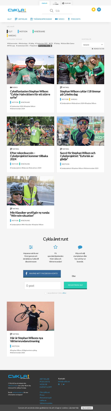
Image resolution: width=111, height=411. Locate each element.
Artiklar (22, 19)
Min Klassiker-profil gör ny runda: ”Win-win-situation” (30, 214)
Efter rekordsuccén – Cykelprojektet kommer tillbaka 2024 (29, 156)
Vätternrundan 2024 (18, 108)
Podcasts (75, 19)
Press (42, 395)
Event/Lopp (46, 387)
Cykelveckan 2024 (17, 106)
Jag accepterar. (87, 408)
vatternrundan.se (17, 392)
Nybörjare (39, 31)
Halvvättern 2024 (78, 103)
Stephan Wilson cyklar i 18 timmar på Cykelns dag (80, 93)
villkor (64, 293)
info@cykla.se (64, 381)
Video (61, 19)
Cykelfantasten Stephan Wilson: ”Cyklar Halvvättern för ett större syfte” (30, 94)
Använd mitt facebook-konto (41, 274)
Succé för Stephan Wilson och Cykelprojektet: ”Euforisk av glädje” (77, 156)
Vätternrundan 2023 (91, 168)
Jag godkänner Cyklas (56, 293)
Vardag (12, 35)
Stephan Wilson (30, 106)
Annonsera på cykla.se (45, 398)
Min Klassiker (26, 224)
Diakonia (25, 168)
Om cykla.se (45, 392)
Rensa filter (99, 49)
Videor (43, 384)
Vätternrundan (13, 385)
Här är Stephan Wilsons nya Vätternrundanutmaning (26, 339)
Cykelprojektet (66, 103)
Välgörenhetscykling (30, 350)
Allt (9, 19)
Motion (23, 31)
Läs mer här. (74, 408)
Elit (10, 31)
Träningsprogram (42, 19)
